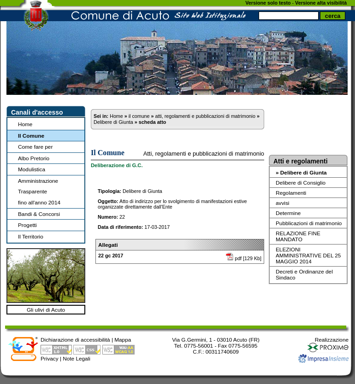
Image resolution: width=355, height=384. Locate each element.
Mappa (122, 340)
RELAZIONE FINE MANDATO (298, 236)
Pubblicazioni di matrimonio (309, 223)
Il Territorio (30, 236)
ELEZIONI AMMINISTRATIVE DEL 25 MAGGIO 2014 (308, 255)
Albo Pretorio (33, 158)
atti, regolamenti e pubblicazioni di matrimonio (205, 116)
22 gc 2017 (110, 255)
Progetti (27, 225)
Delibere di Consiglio (300, 183)
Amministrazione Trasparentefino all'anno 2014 (39, 191)
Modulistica (31, 169)
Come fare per (35, 147)
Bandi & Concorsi (39, 214)
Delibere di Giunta (113, 122)
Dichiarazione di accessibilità (75, 340)
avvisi (282, 203)
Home (25, 124)
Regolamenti (291, 193)
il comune (139, 116)
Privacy (50, 358)
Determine (288, 213)
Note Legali (76, 358)
